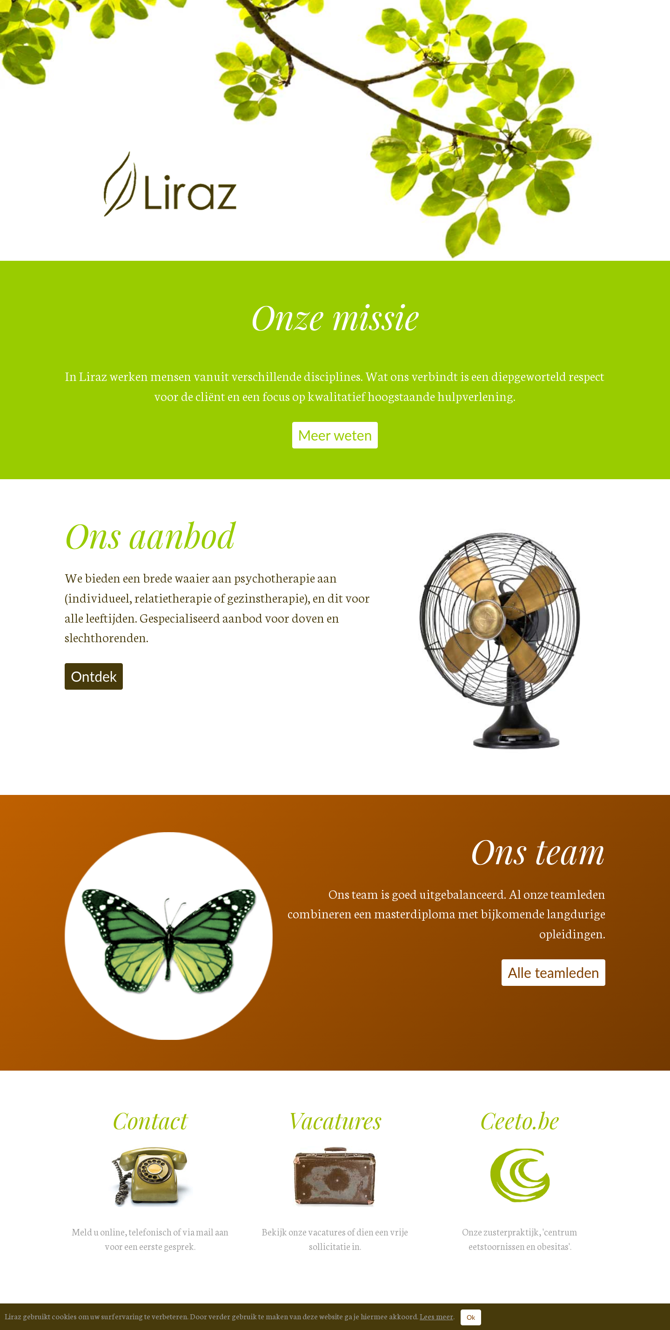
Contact (150, 1120)
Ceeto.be (519, 1120)
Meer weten (335, 435)
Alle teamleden (553, 972)
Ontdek (94, 676)
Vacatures (335, 1120)
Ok (471, 1317)
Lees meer (436, 1315)
